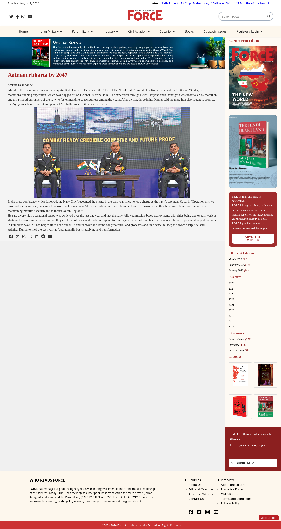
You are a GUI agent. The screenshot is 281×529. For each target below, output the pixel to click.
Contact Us (196, 499)
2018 (231, 321)
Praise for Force (232, 489)
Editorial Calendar (201, 489)
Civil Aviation (139, 31)
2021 (231, 304)
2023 (231, 294)
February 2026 (239, 265)
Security (167, 31)
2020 (231, 310)
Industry (110, 31)
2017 (231, 326)
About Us (195, 485)
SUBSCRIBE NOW (242, 463)
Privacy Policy (230, 503)
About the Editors (233, 485)
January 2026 (239, 270)
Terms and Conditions (236, 499)
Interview (237, 344)
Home (23, 31)
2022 (231, 299)
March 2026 (238, 259)
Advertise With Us (201, 494)
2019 (231, 315)
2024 (231, 288)
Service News (239, 350)
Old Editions (229, 494)
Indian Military (50, 31)
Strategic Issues (215, 31)
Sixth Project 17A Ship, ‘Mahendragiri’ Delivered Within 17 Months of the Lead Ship (217, 3)
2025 (231, 283)
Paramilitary (82, 31)
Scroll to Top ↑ (269, 517)
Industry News (240, 339)
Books (189, 31)
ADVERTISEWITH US (253, 238)
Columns (195, 480)
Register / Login (249, 31)
